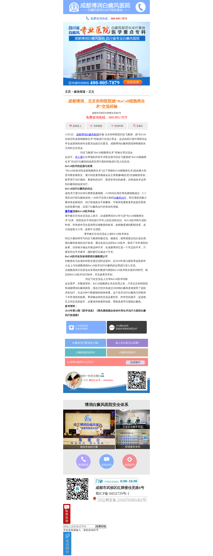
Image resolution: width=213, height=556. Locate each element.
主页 (68, 91)
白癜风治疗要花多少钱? (85, 343)
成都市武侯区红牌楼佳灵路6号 (106, 113)
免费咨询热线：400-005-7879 (106, 117)
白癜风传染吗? (127, 352)
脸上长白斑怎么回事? (127, 343)
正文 (91, 91)
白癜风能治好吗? (85, 352)
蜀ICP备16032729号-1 (112, 493)
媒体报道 (79, 91)
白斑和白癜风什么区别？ (81, 362)
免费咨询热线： (106, 18)
